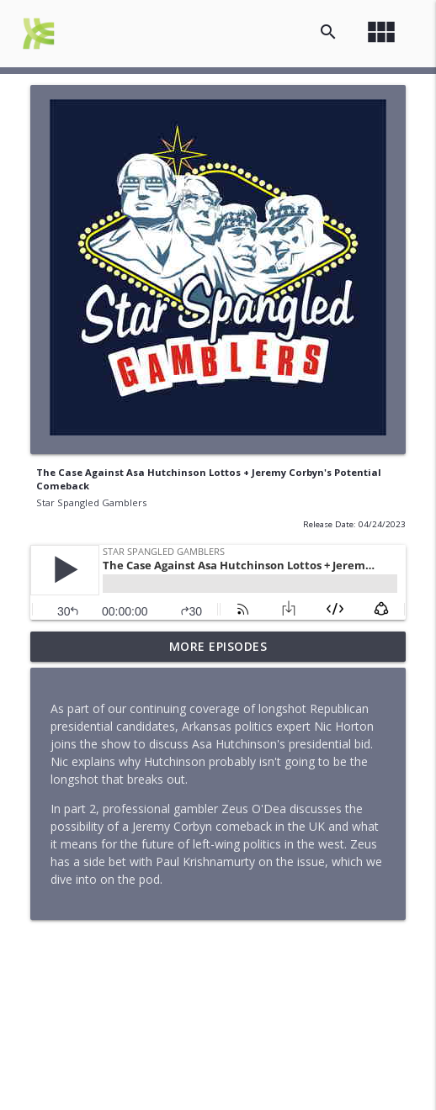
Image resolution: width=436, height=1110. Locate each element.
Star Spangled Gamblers (91, 502)
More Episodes (218, 646)
